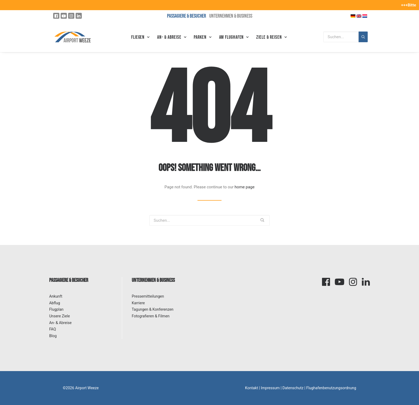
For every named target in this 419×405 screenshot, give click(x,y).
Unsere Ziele (59, 316)
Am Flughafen (234, 37)
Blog (53, 336)
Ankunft (55, 296)
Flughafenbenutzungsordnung (331, 388)
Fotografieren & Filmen (150, 316)
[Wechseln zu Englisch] (359, 15)
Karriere (138, 303)
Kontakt (251, 388)
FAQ (52, 329)
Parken (202, 37)
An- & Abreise (171, 37)
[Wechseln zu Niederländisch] (365, 15)
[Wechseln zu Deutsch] (353, 15)
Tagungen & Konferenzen (152, 309)
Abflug (54, 303)
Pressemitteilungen (148, 296)
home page (245, 187)
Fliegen (140, 37)
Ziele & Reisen (271, 37)
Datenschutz (292, 388)
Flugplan (56, 309)
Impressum (270, 388)
